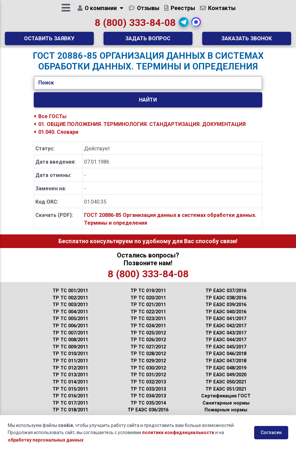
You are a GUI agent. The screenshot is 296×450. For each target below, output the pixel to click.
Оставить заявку (49, 40)
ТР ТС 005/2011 (70, 324)
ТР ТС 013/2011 (70, 379)
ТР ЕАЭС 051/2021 (225, 394)
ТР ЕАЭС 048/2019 (225, 373)
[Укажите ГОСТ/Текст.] (148, 87)
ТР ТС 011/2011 (70, 366)
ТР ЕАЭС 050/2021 (225, 387)
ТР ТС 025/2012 (148, 338)
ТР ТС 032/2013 (148, 387)
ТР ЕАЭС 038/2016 (225, 303)
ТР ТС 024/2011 (148, 330)
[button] (184, 24)
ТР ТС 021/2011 (148, 309)
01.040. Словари (56, 137)
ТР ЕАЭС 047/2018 (225, 366)
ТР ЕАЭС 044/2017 (225, 344)
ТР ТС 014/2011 (70, 387)
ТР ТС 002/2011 (70, 303)
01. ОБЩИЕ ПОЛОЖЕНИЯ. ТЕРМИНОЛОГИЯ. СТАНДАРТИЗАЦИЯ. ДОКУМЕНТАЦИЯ (140, 129)
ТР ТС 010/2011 (70, 359)
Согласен (271, 432)
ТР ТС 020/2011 (148, 303)
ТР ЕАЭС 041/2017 (225, 324)
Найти (148, 104)
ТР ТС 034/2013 (148, 401)
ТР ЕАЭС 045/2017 (225, 352)
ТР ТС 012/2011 (70, 373)
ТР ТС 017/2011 (70, 408)
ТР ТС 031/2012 (148, 379)
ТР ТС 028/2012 (148, 359)
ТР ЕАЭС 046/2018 (225, 359)
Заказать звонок (246, 40)
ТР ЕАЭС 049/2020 (225, 379)
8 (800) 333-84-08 (135, 25)
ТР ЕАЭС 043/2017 (225, 338)
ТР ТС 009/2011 (70, 352)
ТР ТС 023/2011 (148, 324)
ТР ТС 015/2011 (70, 394)
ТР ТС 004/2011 (70, 316)
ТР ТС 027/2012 (148, 352)
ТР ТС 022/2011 (148, 316)
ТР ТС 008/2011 (70, 344)
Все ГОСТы (50, 122)
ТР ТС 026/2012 (148, 344)
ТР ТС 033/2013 (148, 394)
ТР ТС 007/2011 (70, 338)
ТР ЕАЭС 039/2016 (225, 309)
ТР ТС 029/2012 (148, 366)
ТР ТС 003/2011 (70, 309)
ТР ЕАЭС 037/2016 (225, 295)
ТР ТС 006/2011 (70, 330)
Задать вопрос (147, 40)
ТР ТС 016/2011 (70, 401)
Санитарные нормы (226, 408)
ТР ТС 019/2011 (148, 295)
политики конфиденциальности (178, 432)
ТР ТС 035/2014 (148, 408)
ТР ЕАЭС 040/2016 (225, 316)
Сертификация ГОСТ (226, 401)
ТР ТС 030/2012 (148, 373)
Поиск (46, 87)
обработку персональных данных (45, 440)
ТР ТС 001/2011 (70, 295)
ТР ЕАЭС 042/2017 (225, 330)
